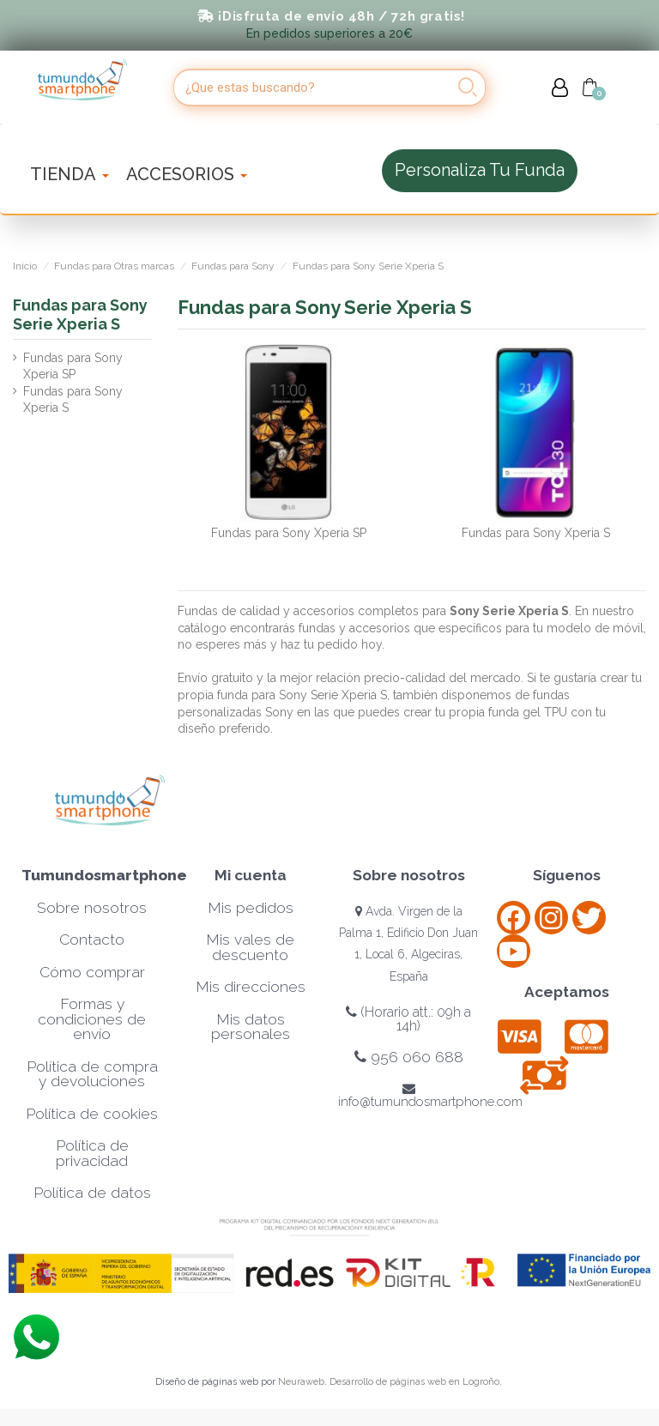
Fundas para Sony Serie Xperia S (80, 314)
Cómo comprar (92, 972)
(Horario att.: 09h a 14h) (408, 1019)
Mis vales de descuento (250, 947)
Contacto (91, 939)
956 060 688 (408, 1057)
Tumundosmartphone (104, 875)
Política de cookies (92, 1113)
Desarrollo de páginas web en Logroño (414, 1381)
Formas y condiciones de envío (92, 1018)
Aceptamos (566, 991)
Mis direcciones (250, 986)
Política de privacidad (92, 1153)
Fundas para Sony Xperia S (536, 533)
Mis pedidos (250, 907)
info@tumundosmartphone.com (430, 1095)
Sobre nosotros (92, 907)
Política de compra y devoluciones (92, 1074)
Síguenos (567, 875)
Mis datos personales (250, 1027)
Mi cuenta (251, 875)
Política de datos (92, 1192)
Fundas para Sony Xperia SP (288, 533)
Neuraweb (301, 1381)
